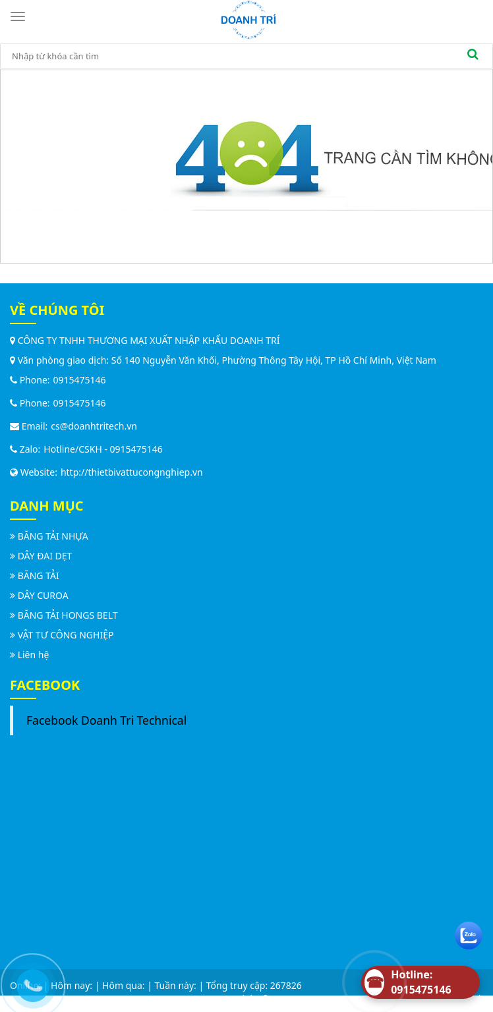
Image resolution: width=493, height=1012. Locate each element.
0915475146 (79, 380)
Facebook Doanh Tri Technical (106, 720)
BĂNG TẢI (38, 575)
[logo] (248, 19)
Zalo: (25, 449)
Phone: (30, 380)
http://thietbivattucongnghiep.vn (132, 472)
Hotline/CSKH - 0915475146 (103, 449)
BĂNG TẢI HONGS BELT (68, 615)
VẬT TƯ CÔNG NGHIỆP (66, 635)
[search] (472, 56)
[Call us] (29, 982)
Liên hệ (33, 654)
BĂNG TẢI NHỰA (53, 536)
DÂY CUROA (43, 595)
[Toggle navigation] (19, 16)
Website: (33, 472)
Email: (28, 426)
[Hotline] (420, 982)
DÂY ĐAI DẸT (45, 555)
